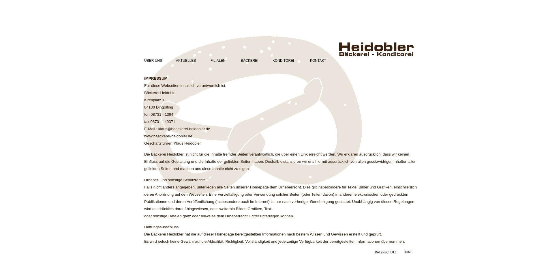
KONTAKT (318, 61)
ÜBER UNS (153, 61)
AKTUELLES (186, 61)
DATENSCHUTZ (385, 252)
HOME (408, 252)
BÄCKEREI (249, 61)
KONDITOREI (283, 61)
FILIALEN (218, 61)
